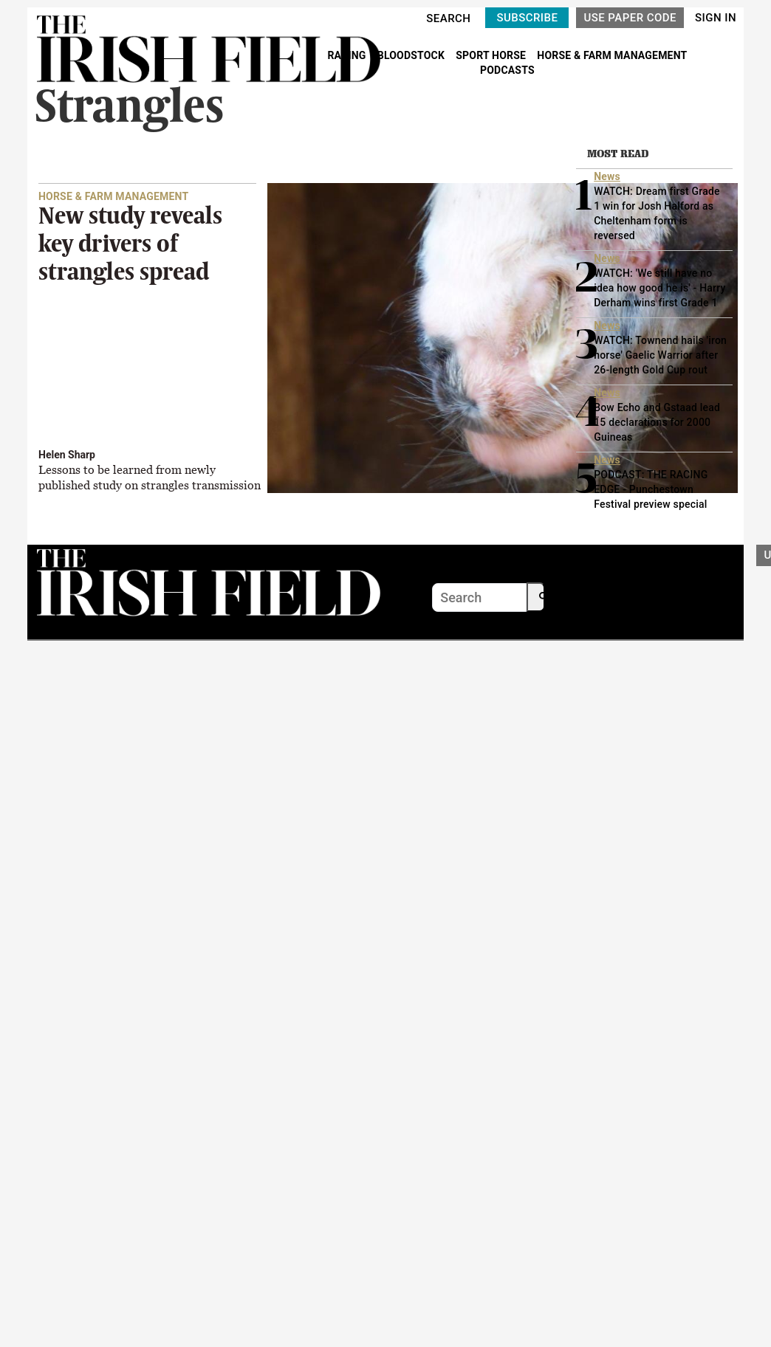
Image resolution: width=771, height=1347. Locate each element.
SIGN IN (715, 17)
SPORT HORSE (492, 55)
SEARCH (448, 18)
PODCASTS (507, 70)
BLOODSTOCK (412, 55)
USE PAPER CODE (629, 17)
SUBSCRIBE (527, 17)
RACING (348, 55)
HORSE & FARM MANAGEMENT (612, 55)
